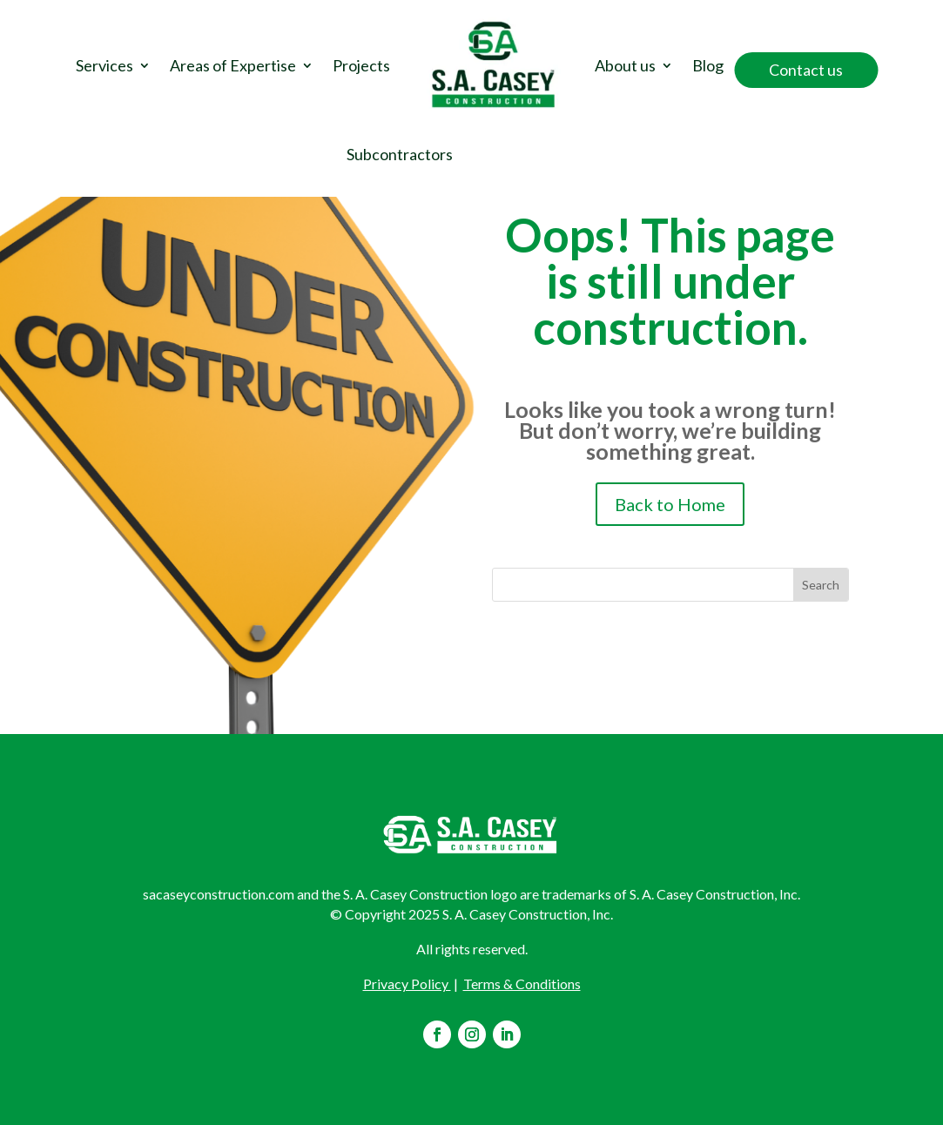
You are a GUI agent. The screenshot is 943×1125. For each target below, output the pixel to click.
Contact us (806, 69)
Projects (361, 65)
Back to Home (670, 504)
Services (104, 65)
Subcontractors (400, 154)
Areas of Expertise (233, 65)
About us (625, 65)
